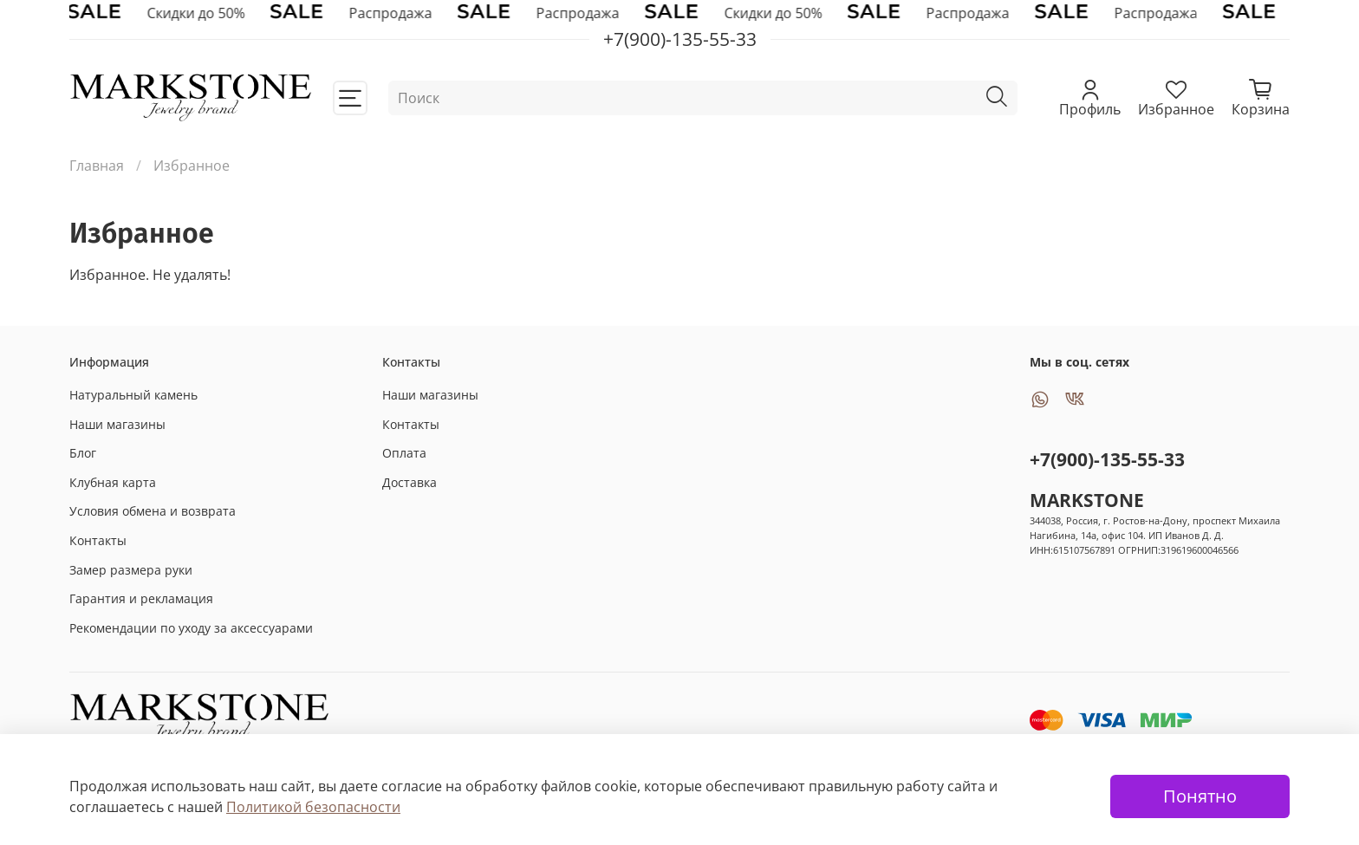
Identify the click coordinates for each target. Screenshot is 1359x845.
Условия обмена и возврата (152, 511)
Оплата (404, 453)
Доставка (409, 482)
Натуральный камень (133, 395)
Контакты (98, 540)
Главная (96, 165)
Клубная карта (112, 482)
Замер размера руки (130, 570)
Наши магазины (117, 424)
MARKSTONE (1087, 500)
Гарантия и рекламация (141, 598)
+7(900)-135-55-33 (1107, 459)
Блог (82, 453)
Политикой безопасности (313, 806)
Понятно (1200, 796)
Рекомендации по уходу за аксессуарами (191, 628)
